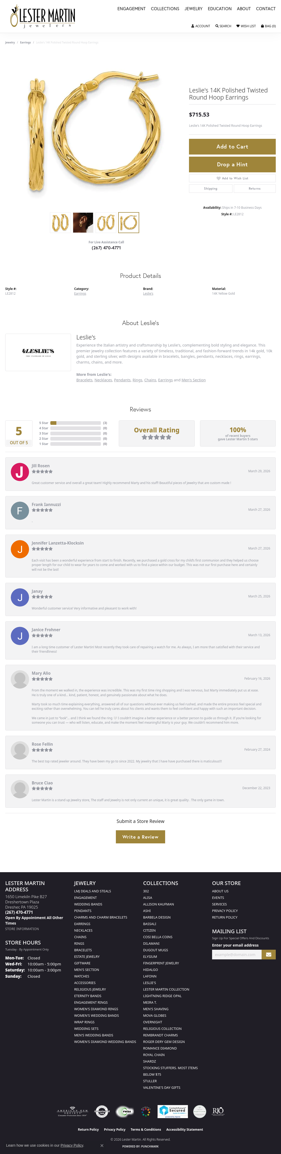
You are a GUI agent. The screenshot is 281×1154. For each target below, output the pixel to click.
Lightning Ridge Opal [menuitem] (162, 995)
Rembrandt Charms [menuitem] (160, 1035)
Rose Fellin (42, 744)
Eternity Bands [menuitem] (87, 995)
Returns (255, 188)
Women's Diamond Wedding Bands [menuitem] (105, 1041)
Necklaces (103, 379)
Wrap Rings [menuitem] (84, 1022)
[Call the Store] (19, 912)
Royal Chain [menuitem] (154, 1054)
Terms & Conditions (146, 1129)
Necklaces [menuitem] (83, 930)
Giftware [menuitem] (82, 963)
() (105, 423)
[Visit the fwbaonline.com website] (124, 1111)
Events (218, 897)
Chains (150, 379)
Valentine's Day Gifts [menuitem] (161, 1087)
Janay (37, 591)
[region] (94, 131)
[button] (200, 26)
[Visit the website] (145, 1111)
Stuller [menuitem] (150, 1081)
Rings (137, 379)
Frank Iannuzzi (46, 504)
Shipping (210, 188)
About (244, 9)
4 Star (43, 428)
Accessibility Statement (184, 1129)
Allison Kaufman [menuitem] (158, 904)
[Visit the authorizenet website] (102, 1111)
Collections (165, 9)
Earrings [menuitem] (82, 923)
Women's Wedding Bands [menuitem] (96, 1015)
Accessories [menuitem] (84, 982)
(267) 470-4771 (106, 247)
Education (220, 9)
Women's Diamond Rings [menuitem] (96, 1009)
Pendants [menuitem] (82, 910)
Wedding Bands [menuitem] (88, 904)
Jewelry (194, 9)
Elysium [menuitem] (150, 956)
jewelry (10, 42)
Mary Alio (41, 673)
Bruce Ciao (42, 782)
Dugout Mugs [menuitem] (155, 950)
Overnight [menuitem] (152, 1022)
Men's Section (193, 379)
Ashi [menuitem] (147, 910)
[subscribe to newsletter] (269, 954)
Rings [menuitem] (79, 943)
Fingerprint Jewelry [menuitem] (161, 963)
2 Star (43, 438)
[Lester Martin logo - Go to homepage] (43, 16)
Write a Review (140, 837)
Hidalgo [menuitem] (150, 969)
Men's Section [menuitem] (86, 969)
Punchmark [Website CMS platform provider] (150, 1146)
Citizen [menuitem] (149, 930)
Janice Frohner (46, 629)
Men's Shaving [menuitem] (156, 1009)
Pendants (122, 379)
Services (219, 904)
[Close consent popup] (102, 1145)
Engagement (131, 9)
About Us (220, 891)
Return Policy (224, 917)
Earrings (25, 42)
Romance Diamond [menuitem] (160, 1048)
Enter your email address (235, 945)
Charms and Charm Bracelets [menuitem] (100, 917)
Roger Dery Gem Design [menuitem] (164, 1041)
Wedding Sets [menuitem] (86, 1028)
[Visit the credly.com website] (199, 1111)
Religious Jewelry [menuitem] (90, 989)
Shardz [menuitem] (149, 1061)
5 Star (43, 423)
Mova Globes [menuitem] (154, 1015)
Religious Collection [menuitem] (162, 1028)
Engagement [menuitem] (85, 897)
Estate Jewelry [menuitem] (87, 956)
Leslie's (148, 293)
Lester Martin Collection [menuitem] (166, 989)
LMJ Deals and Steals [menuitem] (92, 891)
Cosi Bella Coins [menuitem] (157, 937)
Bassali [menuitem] (149, 923)
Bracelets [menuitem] (83, 950)
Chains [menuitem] (80, 937)
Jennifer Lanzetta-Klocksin (58, 543)
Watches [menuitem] (81, 976)
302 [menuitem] (146, 891)
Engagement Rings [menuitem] (91, 1002)
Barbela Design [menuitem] (157, 917)
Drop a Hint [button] (232, 164)
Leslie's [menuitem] (149, 982)
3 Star (43, 433)
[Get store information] (22, 929)
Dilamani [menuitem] (151, 943)
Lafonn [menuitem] (149, 976)
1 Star (43, 444)
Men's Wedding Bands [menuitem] (93, 1035)
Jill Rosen (41, 465)
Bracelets (84, 379)
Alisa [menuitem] (147, 897)
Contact (266, 9)
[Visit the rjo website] (218, 1111)
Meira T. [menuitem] (150, 1002)
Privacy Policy (225, 910)
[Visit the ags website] (72, 1111)
